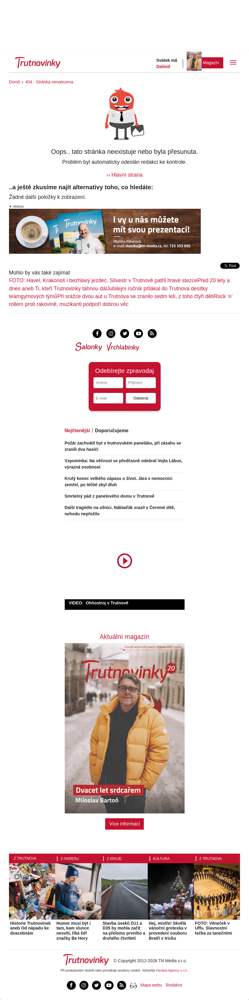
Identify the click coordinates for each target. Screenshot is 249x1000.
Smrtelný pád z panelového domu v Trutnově (110, 496)
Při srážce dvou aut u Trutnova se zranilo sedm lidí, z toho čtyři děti (135, 296)
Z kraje (114, 859)
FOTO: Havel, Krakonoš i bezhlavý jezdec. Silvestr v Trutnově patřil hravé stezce (103, 280)
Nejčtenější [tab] (77, 430)
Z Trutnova (25, 858)
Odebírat (140, 398)
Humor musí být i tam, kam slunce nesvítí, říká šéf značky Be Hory (73, 931)
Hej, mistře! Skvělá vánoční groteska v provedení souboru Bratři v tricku (168, 931)
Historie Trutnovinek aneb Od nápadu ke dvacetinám (30, 928)
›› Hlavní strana (124, 175)
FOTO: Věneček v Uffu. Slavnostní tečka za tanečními (213, 928)
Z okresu (70, 859)
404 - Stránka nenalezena (49, 81)
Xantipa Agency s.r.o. (172, 970)
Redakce (174, 985)
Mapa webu (151, 985)
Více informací (124, 823)
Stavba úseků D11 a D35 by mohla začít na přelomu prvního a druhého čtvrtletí (123, 931)
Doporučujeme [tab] (112, 430)
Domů (14, 81)
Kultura (161, 859)
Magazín (211, 62)
